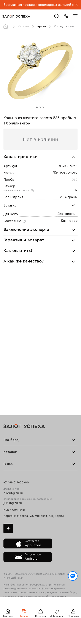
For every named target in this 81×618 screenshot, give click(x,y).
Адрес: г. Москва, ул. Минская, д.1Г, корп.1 (33, 515)
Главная (8, 616)
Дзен (8, 528)
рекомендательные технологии (22, 588)
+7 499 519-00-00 (16, 482)
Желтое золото (65, 172)
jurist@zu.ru (12, 503)
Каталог (24, 616)
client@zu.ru (13, 493)
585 (75, 179)
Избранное (57, 616)
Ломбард (11, 440)
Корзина (40, 616)
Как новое (69, 220)
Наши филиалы (14, 509)
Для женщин (67, 214)
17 (76, 190)
